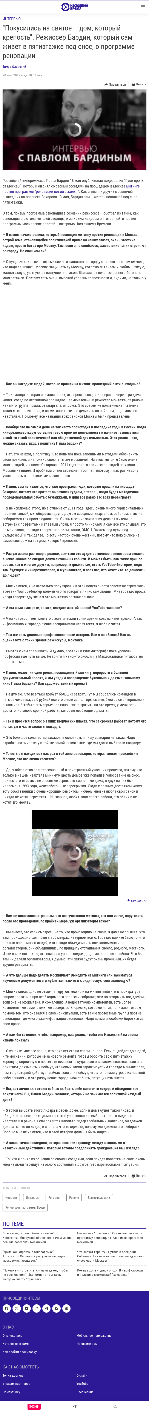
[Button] (115, 84)
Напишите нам (87, 1344)
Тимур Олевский (14, 67)
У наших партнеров (16, 1384)
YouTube (82, 1384)
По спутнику (11, 1392)
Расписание (85, 1392)
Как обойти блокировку (20, 1352)
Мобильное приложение (94, 1335)
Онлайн (82, 1375)
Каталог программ (16, 1344)
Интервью (12, 19)
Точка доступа (13, 1375)
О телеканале (12, 1335)
